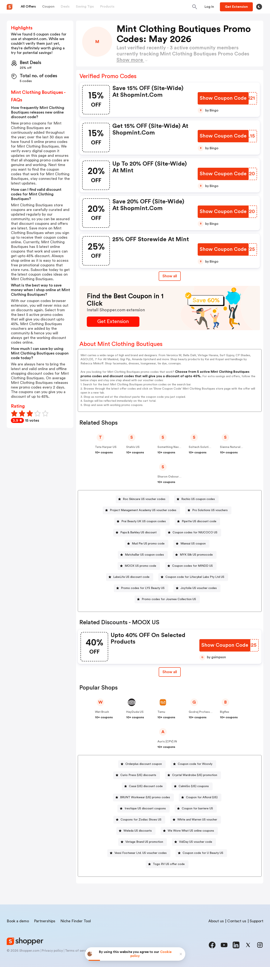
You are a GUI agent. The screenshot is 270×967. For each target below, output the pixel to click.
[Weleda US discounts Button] (136, 831)
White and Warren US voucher (197, 819)
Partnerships (44, 921)
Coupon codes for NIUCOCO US (195, 532)
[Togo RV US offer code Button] (167, 864)
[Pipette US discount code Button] (197, 521)
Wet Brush (102, 712)
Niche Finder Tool (75, 921)
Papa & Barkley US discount (138, 532)
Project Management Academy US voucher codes (143, 510)
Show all (169, 672)
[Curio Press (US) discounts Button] (136, 775)
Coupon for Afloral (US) (202, 797)
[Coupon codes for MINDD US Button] (191, 566)
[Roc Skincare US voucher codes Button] (142, 499)
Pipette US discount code (199, 521)
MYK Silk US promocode (196, 554)
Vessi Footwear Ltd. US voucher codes (140, 853)
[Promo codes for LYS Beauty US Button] (141, 588)
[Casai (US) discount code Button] (144, 786)
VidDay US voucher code (195, 841)
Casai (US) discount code (146, 786)
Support (256, 921)
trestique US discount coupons (145, 808)
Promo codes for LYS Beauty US (143, 588)
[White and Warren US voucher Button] (195, 820)
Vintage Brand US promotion (144, 841)
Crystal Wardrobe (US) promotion (194, 775)
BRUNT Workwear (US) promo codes (145, 797)
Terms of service (78, 950)
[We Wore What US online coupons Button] (189, 831)
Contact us (236, 921)
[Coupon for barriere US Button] (196, 809)
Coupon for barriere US (197, 808)
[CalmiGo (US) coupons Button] (192, 786)
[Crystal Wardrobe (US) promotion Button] (193, 775)
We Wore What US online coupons (191, 830)
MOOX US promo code (140, 565)
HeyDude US (135, 712)
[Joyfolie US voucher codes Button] (197, 588)
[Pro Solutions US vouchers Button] (208, 510)
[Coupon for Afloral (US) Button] (200, 797)
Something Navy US (171, 447)
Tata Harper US (106, 447)
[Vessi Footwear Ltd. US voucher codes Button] (138, 853)
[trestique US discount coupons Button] (143, 809)
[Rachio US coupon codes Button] (196, 499)
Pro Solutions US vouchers (210, 510)
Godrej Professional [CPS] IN (209, 712)
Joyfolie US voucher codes (198, 588)
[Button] (209, 6)
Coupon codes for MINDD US (192, 565)
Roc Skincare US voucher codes (144, 499)
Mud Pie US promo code (148, 543)
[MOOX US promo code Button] (139, 566)
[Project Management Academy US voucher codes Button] (141, 510)
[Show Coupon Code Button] (223, 98)
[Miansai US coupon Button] (191, 544)
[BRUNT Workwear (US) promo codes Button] (143, 797)
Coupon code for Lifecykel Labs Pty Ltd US (194, 577)
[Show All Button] (170, 672)
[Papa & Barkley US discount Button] (136, 532)
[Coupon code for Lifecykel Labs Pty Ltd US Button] (193, 577)
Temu (161, 712)
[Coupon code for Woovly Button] (193, 764)
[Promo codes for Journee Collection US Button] (167, 599)
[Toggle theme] (259, 7)
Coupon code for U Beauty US (203, 853)
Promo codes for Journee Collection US (169, 599)
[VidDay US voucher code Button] (194, 842)
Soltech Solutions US (203, 447)
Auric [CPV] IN (167, 741)
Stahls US (133, 447)
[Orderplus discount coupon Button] (142, 764)
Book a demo (18, 921)
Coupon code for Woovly (195, 764)
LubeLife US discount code (131, 577)
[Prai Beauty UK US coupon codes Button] (142, 521)
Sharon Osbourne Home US (176, 476)
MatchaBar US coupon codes (144, 554)
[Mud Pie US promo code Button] (146, 544)
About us (216, 921)
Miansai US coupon (193, 543)
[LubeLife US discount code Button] (129, 577)
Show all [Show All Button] (169, 276)
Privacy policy (52, 950)
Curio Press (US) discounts (138, 775)
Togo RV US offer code (169, 864)
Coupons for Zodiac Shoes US (141, 819)
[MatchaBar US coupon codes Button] (143, 555)
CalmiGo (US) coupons (194, 786)
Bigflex (224, 712)
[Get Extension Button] (113, 322)
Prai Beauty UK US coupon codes (143, 521)
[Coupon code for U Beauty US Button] (201, 853)
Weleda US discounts (137, 830)
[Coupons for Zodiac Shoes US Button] (139, 820)
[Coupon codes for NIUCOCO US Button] (193, 532)
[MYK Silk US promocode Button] (195, 555)
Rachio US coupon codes (198, 499)
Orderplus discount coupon (143, 764)
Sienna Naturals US (233, 447)
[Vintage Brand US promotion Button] (142, 842)
